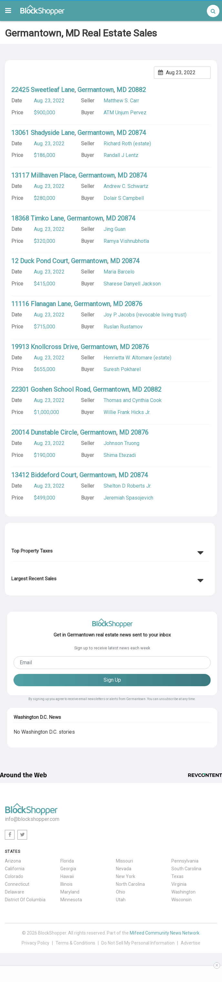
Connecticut (17, 884)
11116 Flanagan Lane (41, 304)
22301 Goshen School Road (50, 389)
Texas (177, 876)
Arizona (13, 860)
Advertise (190, 943)
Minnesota (71, 899)
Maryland (69, 891)
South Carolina (186, 868)
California (15, 868)
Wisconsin (181, 899)
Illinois (66, 884)
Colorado (14, 876)
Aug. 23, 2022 (49, 101)
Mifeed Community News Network (164, 932)
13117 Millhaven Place (43, 175)
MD (121, 90)
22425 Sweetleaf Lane (43, 90)
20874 (137, 133)
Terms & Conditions (75, 943)
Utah (121, 899)
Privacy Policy (35, 943)
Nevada (123, 868)
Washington (183, 891)
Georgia (68, 868)
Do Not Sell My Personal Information (138, 943)
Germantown (95, 90)
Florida (67, 860)
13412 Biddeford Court (43, 475)
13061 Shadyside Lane (43, 133)
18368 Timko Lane (37, 218)
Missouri (124, 860)
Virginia (179, 884)
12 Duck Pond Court (39, 261)
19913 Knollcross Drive (44, 347)
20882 (137, 90)
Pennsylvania (184, 860)
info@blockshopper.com (32, 819)
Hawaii (67, 876)
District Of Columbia (25, 899)
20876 (133, 304)
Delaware (14, 891)
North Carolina (130, 884)
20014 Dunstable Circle (44, 432)
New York (125, 876)
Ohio (120, 891)
